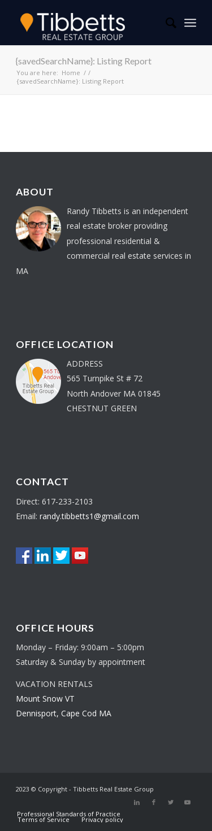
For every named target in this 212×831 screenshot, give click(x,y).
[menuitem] (165, 22)
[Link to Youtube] (187, 802)
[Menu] (190, 22)
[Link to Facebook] (153, 802)
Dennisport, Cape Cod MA (63, 713)
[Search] (165, 22)
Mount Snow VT (45, 698)
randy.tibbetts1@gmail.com (89, 516)
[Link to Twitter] (170, 802)
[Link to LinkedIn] (136, 802)
